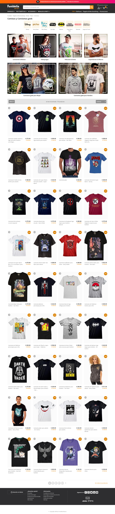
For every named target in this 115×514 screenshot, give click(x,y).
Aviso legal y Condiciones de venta (51, 495)
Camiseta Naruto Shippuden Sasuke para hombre (65, 471)
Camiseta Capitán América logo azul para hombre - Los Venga (15, 140)
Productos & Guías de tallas (33, 496)
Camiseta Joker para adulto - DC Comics (41, 428)
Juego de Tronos (86, 29)
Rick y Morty (44, 29)
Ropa (31, 15)
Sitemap (45, 499)
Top (73, 11)
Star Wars (53, 29)
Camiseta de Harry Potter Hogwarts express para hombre (91, 223)
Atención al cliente (17, 492)
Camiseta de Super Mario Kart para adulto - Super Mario (40, 181)
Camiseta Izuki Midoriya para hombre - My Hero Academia (14, 471)
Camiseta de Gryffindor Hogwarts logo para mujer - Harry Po (92, 140)
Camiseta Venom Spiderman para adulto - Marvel (91, 429)
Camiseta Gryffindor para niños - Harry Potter (66, 263)
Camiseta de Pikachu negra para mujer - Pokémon (41, 346)
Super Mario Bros (69, 30)
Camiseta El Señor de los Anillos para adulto (14, 180)
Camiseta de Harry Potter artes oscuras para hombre (66, 346)
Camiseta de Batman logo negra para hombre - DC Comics (91, 347)
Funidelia (9, 15)
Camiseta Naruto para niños (90, 470)
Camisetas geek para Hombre (83, 95)
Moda (27, 15)
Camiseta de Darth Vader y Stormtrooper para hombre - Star (41, 388)
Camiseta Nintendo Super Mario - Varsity (91, 180)
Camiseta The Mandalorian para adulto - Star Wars (66, 139)
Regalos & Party (43, 11)
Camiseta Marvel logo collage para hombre (65, 304)
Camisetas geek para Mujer (32, 95)
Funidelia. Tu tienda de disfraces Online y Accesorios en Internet (13, 7)
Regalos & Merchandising (19, 15)
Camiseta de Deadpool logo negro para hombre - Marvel (66, 223)
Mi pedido (29, 493)
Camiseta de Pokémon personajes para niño (14, 346)
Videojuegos (45, 59)
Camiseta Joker (63, 180)
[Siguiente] (65, 483)
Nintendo (78, 29)
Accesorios (31, 11)
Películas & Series (70, 59)
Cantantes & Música (19, 59)
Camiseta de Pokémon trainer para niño (90, 304)
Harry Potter (36, 29)
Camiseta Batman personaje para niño (39, 304)
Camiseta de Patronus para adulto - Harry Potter (15, 428)
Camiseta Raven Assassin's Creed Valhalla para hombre (41, 471)
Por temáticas (21, 11)
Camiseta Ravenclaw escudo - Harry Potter (39, 222)
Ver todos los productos (101, 483)
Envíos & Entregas (31, 495)
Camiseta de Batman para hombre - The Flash (66, 387)
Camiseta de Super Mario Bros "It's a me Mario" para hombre (15, 264)
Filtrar (11, 101)
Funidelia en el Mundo (48, 493)
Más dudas (30, 499)
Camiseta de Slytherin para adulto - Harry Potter (92, 387)
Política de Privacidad (48, 496)
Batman (61, 29)
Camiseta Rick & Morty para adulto (65, 428)
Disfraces (10, 11)
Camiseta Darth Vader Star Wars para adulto (41, 263)
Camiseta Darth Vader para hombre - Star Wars (92, 263)
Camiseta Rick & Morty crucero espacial (14, 222)
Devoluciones (30, 498)
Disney (27, 29)
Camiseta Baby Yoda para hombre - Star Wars (15, 304)
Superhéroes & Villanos (95, 59)
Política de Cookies (47, 498)
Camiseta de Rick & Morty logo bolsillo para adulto (40, 139)
